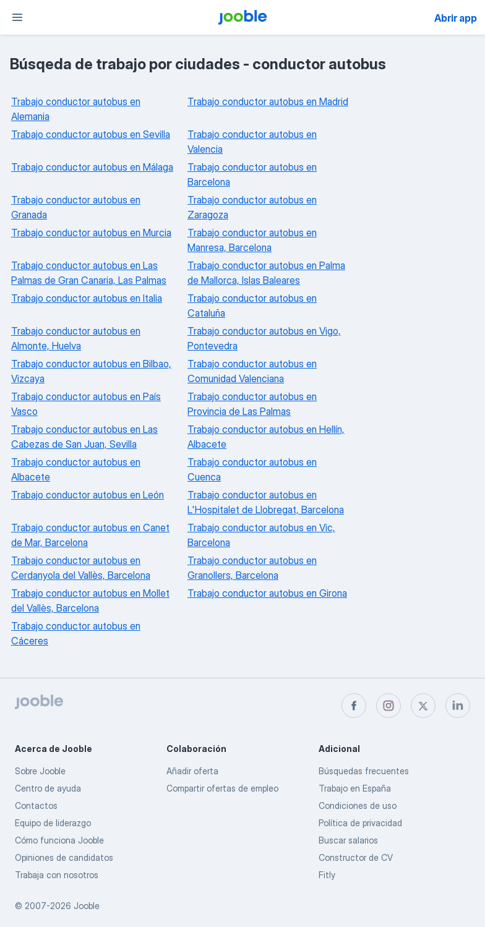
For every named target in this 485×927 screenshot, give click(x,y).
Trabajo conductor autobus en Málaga (92, 167)
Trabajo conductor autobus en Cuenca (252, 469)
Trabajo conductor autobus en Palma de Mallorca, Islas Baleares (266, 272)
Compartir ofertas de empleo (222, 788)
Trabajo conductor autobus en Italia (86, 298)
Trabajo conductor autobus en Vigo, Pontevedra (264, 338)
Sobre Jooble (40, 771)
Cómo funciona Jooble (59, 840)
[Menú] (17, 17)
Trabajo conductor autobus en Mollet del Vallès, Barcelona (90, 600)
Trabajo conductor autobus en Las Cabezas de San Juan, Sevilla (84, 436)
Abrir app (455, 18)
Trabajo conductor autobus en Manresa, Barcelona (252, 240)
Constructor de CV (356, 857)
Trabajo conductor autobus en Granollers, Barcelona (252, 567)
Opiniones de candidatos (64, 857)
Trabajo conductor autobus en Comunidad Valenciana (252, 371)
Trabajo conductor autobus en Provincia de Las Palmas (252, 403)
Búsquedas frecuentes (364, 771)
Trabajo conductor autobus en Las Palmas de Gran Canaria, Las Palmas (88, 272)
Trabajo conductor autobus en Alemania (75, 108)
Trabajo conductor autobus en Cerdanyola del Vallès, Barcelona (80, 567)
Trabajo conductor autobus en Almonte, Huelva (75, 338)
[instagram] (388, 705)
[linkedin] (457, 705)
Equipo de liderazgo (53, 823)
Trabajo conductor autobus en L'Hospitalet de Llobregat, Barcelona (265, 502)
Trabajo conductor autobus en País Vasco (86, 403)
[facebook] (353, 705)
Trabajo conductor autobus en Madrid (267, 101)
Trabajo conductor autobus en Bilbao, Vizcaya (91, 371)
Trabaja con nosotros (56, 874)
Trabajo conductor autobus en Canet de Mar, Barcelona (90, 535)
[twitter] (423, 705)
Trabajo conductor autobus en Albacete (75, 469)
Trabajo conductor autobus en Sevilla (90, 134)
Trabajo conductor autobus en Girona (267, 593)
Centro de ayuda (48, 788)
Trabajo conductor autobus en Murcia (91, 232)
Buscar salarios (348, 840)
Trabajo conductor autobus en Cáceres (75, 633)
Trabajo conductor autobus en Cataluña (252, 305)
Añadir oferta (192, 771)
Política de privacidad (360, 823)
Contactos (36, 805)
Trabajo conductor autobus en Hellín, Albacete (266, 436)
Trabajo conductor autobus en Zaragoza (252, 207)
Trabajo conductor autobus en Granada (75, 207)
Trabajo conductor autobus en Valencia (252, 141)
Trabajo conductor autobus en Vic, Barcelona (261, 535)
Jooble (87, 905)
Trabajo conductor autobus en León (87, 495)
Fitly (327, 874)
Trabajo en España (355, 788)
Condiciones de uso (358, 805)
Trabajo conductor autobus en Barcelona (252, 174)
